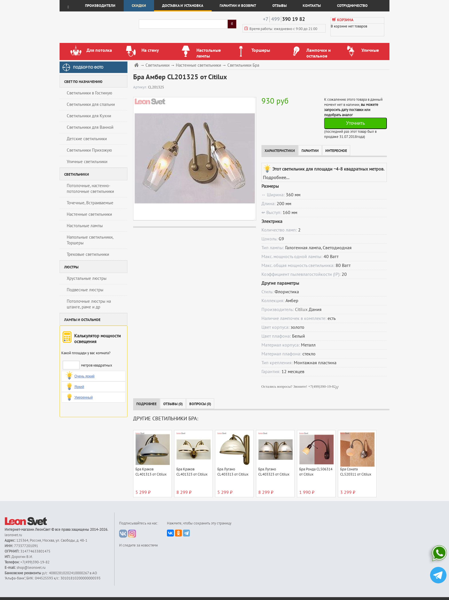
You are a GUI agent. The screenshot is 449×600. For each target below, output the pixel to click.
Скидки (139, 5)
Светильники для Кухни (89, 115)
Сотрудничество (352, 5)
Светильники (157, 65)
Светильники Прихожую (89, 150)
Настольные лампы (85, 225)
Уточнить (355, 123)
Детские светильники (87, 138)
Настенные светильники (89, 214)
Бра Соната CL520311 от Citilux (355, 472)
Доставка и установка (182, 5)
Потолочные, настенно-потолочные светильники (90, 188)
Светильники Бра (243, 65)
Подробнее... (276, 177)
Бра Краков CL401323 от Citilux (192, 472)
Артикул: (140, 87)
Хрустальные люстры (87, 278)
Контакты (312, 5)
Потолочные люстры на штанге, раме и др (89, 304)
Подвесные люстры (85, 289)
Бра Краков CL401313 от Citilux (151, 472)
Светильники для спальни (91, 104)
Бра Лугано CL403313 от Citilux (233, 472)
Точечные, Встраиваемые (90, 202)
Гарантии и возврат (238, 5)
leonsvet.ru (13, 535)
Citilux (301, 309)
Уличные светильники (87, 161)
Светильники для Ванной (90, 127)
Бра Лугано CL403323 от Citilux (274, 472)
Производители (100, 5)
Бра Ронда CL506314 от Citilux (315, 472)
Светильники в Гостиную (89, 93)
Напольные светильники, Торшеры (90, 240)
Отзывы (279, 5)
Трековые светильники (88, 254)
